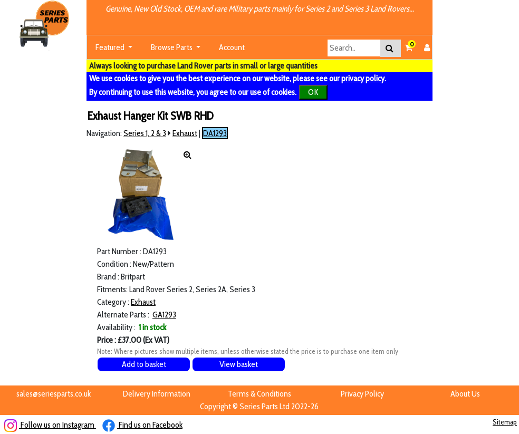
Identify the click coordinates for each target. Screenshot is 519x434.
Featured (110, 47)
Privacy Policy (362, 394)
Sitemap (505, 422)
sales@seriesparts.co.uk (53, 394)
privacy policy (363, 78)
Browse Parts (172, 47)
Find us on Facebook (142, 425)
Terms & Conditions (259, 394)
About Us (465, 394)
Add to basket (144, 364)
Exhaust (184, 133)
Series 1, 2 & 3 (144, 133)
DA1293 (215, 133)
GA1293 (164, 315)
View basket (238, 364)
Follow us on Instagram (50, 425)
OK (313, 92)
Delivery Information (156, 394)
